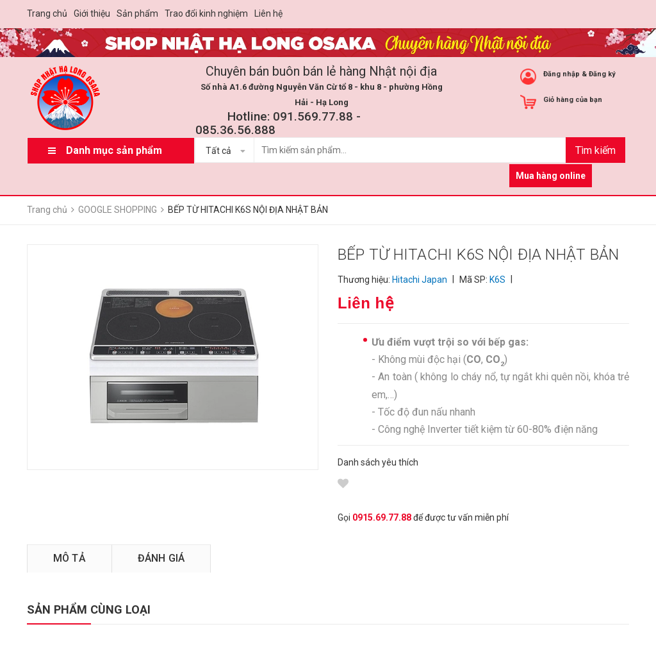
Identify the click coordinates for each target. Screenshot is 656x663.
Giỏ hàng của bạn (572, 100)
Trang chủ (47, 13)
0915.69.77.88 (381, 517)
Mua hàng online (551, 176)
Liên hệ (268, 13)
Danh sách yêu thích (378, 462)
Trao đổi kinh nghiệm (206, 13)
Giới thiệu (92, 13)
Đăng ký (602, 74)
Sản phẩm (137, 13)
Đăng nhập (561, 74)
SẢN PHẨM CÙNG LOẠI (89, 609)
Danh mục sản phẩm (114, 150)
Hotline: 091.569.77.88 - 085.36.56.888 (278, 123)
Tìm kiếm (595, 150)
